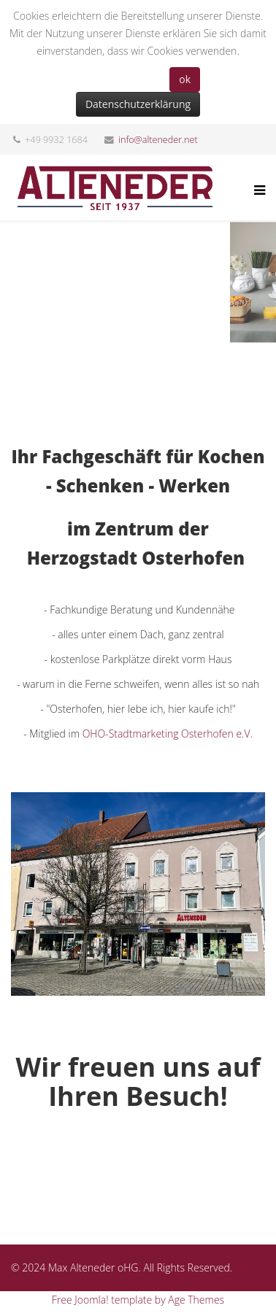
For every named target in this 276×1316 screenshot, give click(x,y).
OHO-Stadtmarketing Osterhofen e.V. (168, 733)
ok (185, 79)
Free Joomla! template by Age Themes (138, 1300)
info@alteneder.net (158, 139)
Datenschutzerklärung (138, 104)
